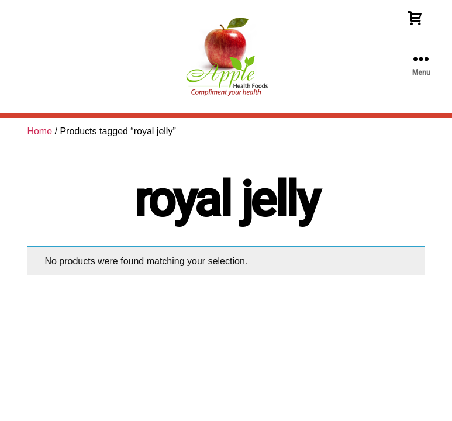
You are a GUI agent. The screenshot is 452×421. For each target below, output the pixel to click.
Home (39, 131)
